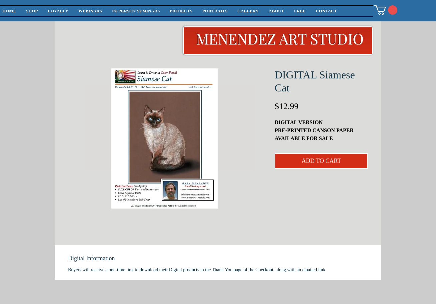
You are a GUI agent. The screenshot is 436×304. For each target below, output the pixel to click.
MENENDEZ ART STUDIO (280, 38)
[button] (385, 10)
